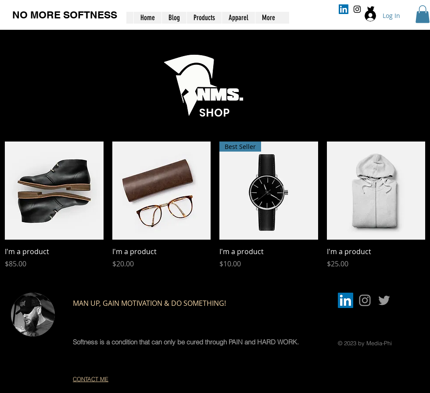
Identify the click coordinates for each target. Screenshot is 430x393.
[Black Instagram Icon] (357, 9)
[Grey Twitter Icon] (384, 300)
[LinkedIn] (343, 9)
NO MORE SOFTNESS (64, 15)
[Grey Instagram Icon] (365, 300)
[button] (422, 14)
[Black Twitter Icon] (371, 9)
